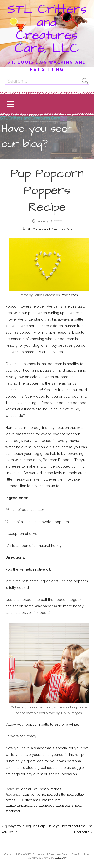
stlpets (76, 805)
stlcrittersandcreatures (21, 805)
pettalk (79, 794)
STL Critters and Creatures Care (49, 229)
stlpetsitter (12, 811)
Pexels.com (69, 295)
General (25, 789)
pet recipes (44, 794)
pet (33, 794)
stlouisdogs (46, 805)
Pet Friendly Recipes (46, 789)
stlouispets (62, 805)
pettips (10, 800)
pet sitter (60, 794)
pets (70, 794)
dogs (26, 794)
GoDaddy (61, 857)
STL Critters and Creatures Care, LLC (47, 28)
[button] (10, 104)
